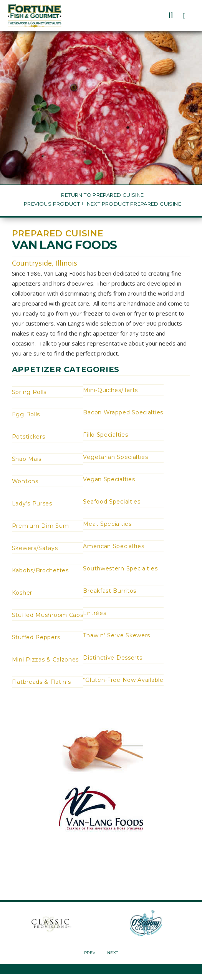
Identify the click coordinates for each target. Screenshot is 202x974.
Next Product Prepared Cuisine (134, 203)
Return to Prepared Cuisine (102, 195)
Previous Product (52, 203)
